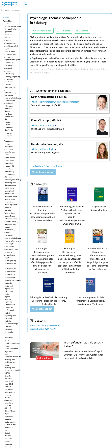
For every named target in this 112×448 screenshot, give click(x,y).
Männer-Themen (10, 411)
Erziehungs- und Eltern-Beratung (10, 184)
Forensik (7, 207)
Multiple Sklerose (7, 434)
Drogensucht (9, 166)
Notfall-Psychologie (8, 442)
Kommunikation (10, 332)
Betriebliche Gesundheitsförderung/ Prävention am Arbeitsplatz (13, 99)
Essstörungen (9, 188)
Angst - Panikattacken (9, 50)
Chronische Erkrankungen (9, 150)
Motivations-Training (9, 428)
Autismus (7, 71)
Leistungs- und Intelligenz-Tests (10, 360)
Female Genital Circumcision (9, 200)
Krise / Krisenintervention (11, 347)
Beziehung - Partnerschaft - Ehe (9, 116)
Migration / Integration (8, 415)
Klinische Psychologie (8, 327)
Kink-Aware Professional (9, 308)
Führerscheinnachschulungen (15, 219)
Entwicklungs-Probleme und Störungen (9, 174)
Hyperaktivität (9, 274)
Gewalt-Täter (8, 247)
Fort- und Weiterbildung (9, 211)
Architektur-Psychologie (8, 63)
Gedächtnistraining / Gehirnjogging (11, 223)
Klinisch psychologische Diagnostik (10, 315)
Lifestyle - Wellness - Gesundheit (8, 378)
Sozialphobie (71, 18)
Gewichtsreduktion (11, 249)
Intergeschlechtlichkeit (12, 280)
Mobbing (7, 419)
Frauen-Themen (10, 216)
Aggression (8, 40)
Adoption (7, 37)
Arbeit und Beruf (10, 54)
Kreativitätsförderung (12, 343)
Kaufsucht (8, 283)
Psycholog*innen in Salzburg (51, 91)
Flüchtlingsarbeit (10, 205)
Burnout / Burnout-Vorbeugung (8, 138)
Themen (7, 10)
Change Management (9, 145)
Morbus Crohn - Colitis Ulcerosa (10, 423)
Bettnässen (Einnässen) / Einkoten (9, 108)
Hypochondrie (9, 277)
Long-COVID (8, 384)
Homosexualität (10, 272)
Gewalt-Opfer (9, 244)
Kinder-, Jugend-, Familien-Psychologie (8, 298)
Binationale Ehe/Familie (8, 128)
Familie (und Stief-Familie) (9, 192)
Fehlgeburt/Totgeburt (12, 196)
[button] (108, 4)
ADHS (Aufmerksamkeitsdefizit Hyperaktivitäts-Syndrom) (13, 28)
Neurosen (8, 438)
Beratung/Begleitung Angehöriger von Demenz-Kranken (12, 81)
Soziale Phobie (43, 329)
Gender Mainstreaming (9, 228)
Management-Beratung (9, 393)
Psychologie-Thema (44, 18)
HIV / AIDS (7, 258)
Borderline (8, 133)
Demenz (7, 155)
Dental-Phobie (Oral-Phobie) (9, 159)
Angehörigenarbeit (11, 46)
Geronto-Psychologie (8, 233)
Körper (6, 340)
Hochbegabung (10, 261)
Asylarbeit (8, 68)
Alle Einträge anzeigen (43, 172)
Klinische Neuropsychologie (11, 322)
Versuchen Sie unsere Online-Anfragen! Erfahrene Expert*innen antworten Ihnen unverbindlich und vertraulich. (87, 350)
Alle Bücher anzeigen (42, 308)
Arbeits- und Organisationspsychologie (14, 58)
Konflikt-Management (9, 336)
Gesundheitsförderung (12, 238)
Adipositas (8, 34)
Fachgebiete (15, 10)
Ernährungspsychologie (13, 180)
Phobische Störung (45, 325)
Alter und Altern (10, 43)
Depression (8, 163)
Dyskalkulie (8, 169)
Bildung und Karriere (8, 123)
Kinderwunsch (9, 305)
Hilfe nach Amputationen (9, 253)
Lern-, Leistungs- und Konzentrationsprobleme (13, 367)
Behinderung (9, 74)
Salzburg (40, 22)
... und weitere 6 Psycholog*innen (46, 166)
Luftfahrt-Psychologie (8, 388)
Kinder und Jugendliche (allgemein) (8, 288)
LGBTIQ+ (7, 373)
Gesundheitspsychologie (13, 241)
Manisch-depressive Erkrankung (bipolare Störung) (8, 403)
